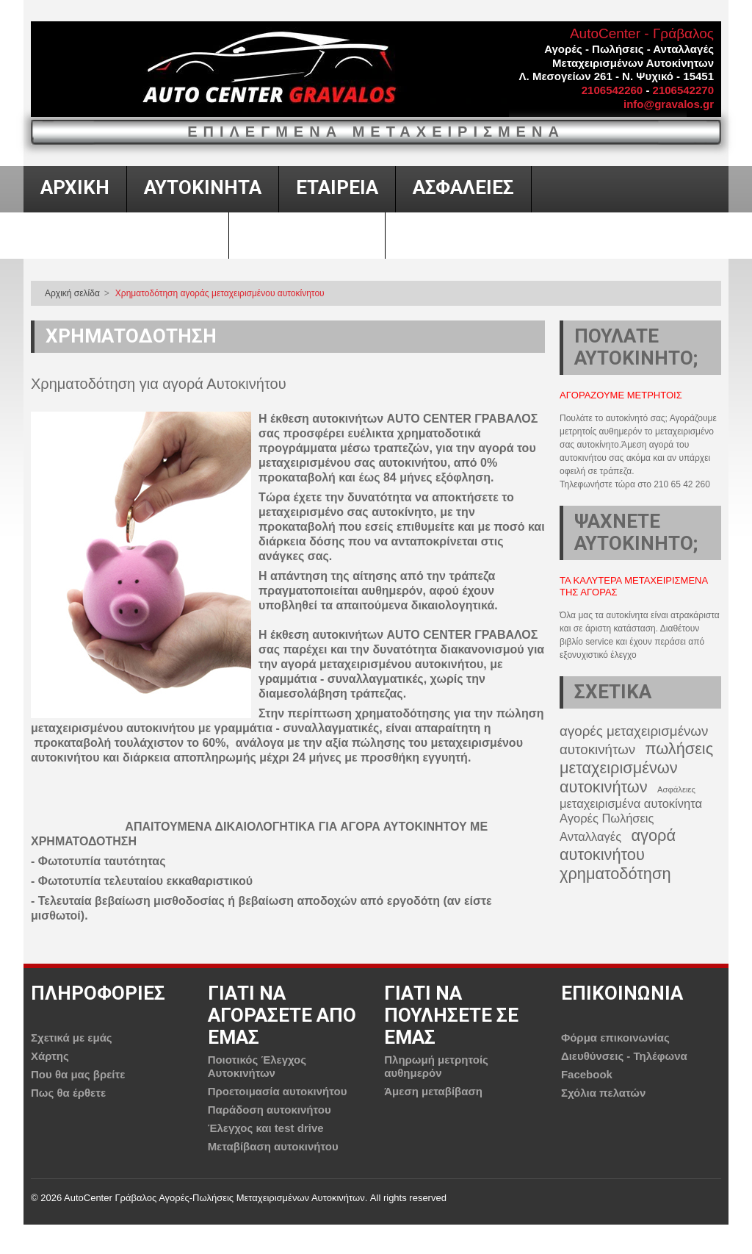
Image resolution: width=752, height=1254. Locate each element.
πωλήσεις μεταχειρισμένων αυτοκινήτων (636, 767)
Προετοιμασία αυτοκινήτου (277, 1091)
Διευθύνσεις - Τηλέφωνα (624, 1056)
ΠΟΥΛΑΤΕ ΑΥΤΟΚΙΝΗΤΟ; (636, 347)
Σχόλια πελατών (603, 1092)
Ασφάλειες (676, 789)
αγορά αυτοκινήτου (618, 845)
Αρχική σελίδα (72, 293)
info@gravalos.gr (668, 104)
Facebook (586, 1074)
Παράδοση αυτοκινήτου (269, 1109)
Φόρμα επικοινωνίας (615, 1037)
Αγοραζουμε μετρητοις (621, 395)
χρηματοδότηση (615, 873)
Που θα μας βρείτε (78, 1074)
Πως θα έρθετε (68, 1092)
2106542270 (683, 90)
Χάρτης (50, 1056)
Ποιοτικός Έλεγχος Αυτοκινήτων (257, 1066)
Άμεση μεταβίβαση (433, 1091)
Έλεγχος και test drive (266, 1128)
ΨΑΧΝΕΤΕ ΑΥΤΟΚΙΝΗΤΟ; (636, 532)
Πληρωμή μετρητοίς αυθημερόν (436, 1066)
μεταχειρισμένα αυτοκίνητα (631, 803)
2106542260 (612, 90)
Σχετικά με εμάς (71, 1037)
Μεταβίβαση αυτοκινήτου (273, 1146)
